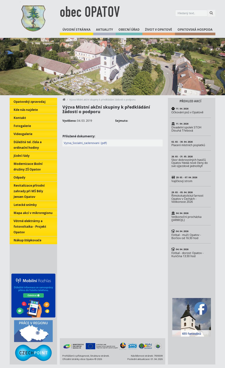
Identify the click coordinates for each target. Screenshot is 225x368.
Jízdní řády (22, 156)
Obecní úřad (129, 30)
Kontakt (20, 118)
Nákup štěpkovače (27, 240)
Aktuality (104, 30)
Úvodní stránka (77, 30)
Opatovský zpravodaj (30, 102)
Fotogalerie (22, 126)
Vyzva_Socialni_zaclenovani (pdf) (85, 143)
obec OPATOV (90, 13)
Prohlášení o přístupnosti (75, 355)
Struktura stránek (99, 355)
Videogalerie (23, 134)
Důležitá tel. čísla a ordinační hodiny (28, 145)
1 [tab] (112, 90)
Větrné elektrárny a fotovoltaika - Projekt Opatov (30, 226)
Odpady (19, 177)
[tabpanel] (112, 66)
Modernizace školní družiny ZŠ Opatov (28, 166)
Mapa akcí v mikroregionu (33, 213)
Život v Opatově (158, 30)
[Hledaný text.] (191, 13)
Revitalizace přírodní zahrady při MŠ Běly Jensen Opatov (29, 191)
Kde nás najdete (26, 110)
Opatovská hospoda (195, 30)
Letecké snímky (25, 205)
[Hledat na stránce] (211, 13)
